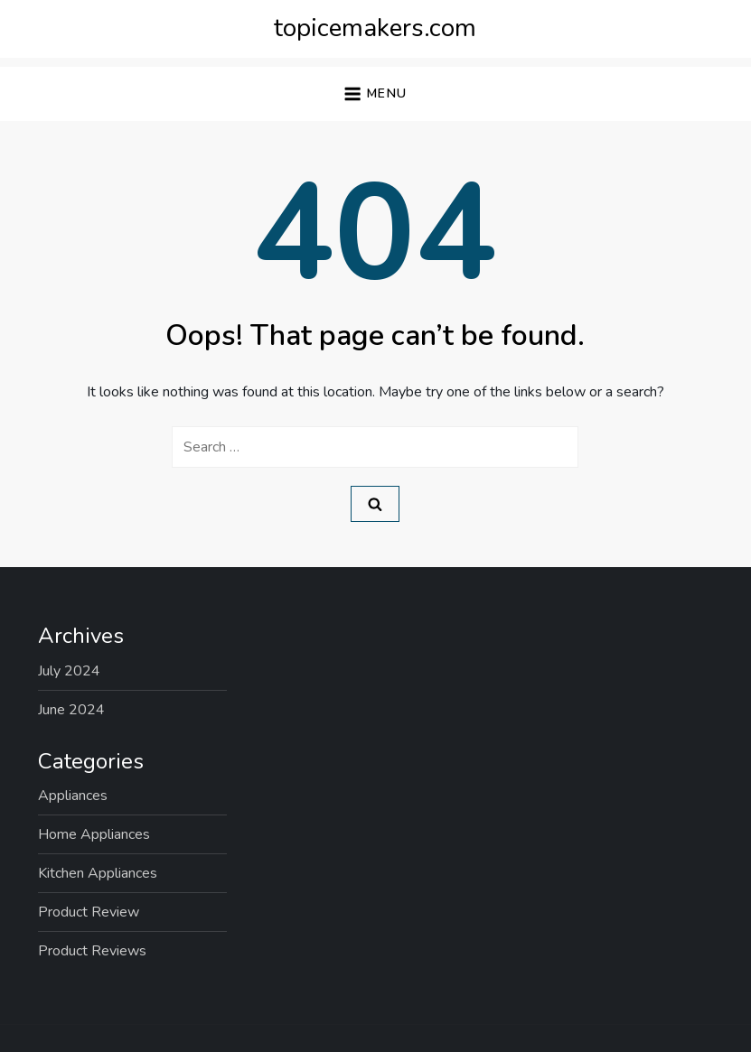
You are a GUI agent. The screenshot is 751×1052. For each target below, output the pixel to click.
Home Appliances (94, 834)
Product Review (88, 912)
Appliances (73, 795)
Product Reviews (92, 951)
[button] (375, 94)
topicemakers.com (375, 28)
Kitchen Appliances (97, 873)
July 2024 (69, 671)
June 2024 (71, 710)
